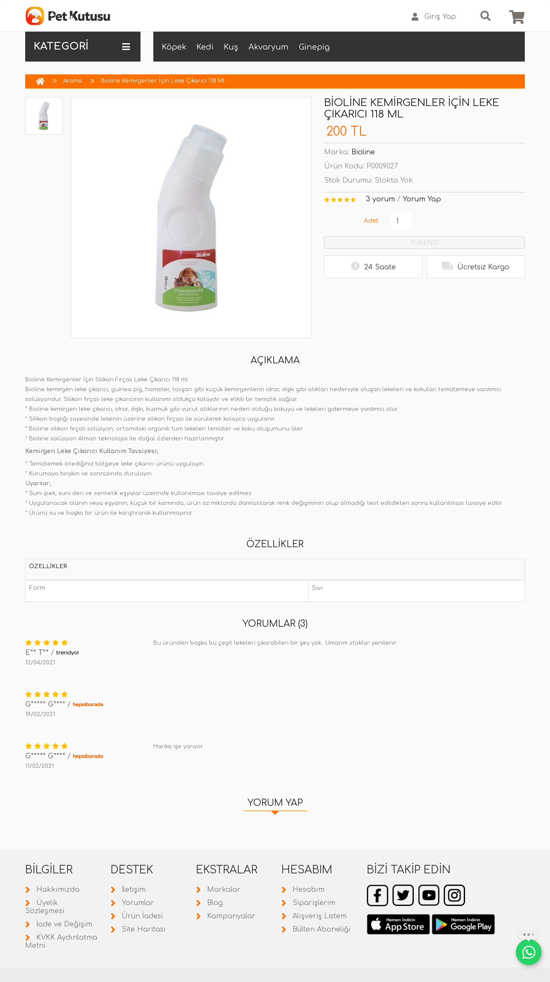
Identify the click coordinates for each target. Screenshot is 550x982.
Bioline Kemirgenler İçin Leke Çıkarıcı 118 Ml (163, 81)
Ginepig (314, 47)
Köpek (174, 47)
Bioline (363, 152)
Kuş (231, 47)
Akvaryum (269, 47)
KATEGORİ (82, 46)
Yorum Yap (422, 199)
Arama (72, 81)
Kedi (205, 47)
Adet (371, 221)
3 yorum (380, 199)
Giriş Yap (434, 17)
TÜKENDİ (424, 242)
